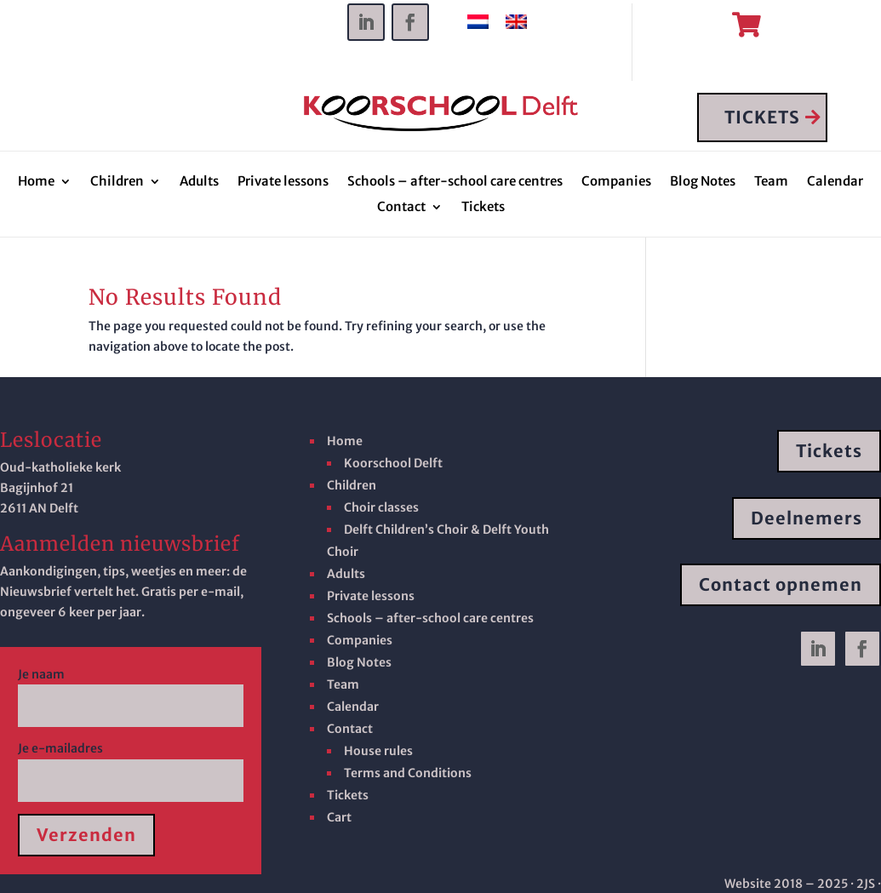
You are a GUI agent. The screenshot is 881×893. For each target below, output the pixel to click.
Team (771, 183)
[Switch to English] (516, 22)
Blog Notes (702, 183)
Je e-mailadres (131, 765)
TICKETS (763, 118)
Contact (401, 208)
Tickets (483, 208)
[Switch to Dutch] (478, 22)
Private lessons (283, 183)
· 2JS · (865, 884)
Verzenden (86, 835)
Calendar (835, 183)
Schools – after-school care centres (455, 183)
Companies (616, 183)
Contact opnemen (780, 585)
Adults (199, 183)
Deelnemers (806, 518)
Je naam (131, 690)
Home (36, 183)
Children (117, 183)
